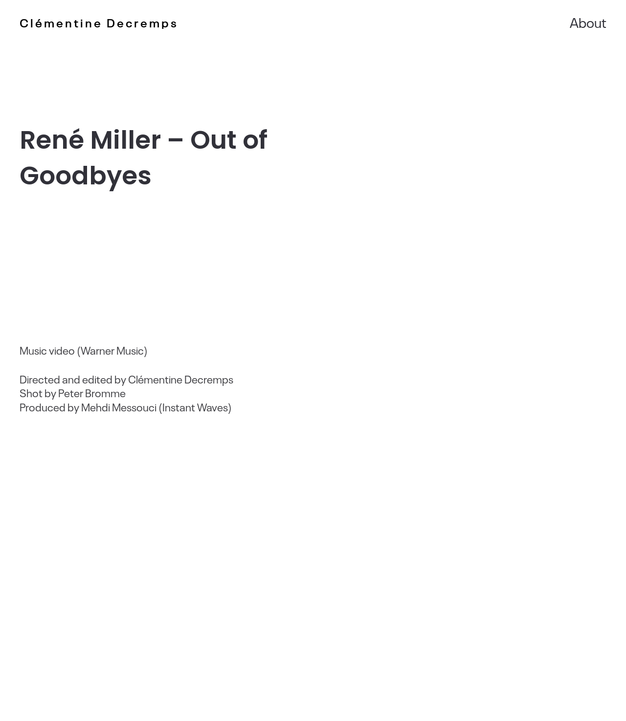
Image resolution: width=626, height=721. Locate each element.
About (588, 22)
